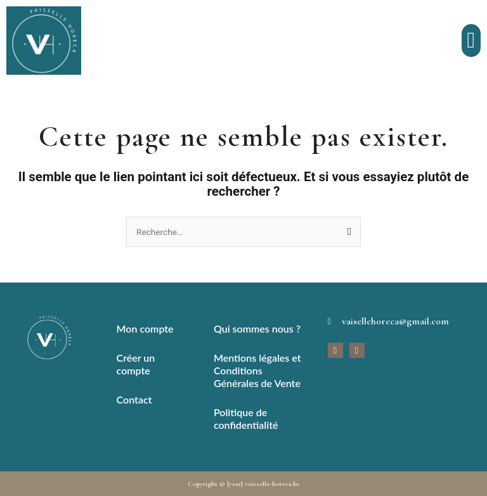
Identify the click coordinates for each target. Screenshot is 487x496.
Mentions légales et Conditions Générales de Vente (257, 370)
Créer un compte (136, 364)
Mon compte (145, 328)
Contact (134, 399)
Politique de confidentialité (246, 418)
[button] (471, 41)
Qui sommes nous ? (257, 328)
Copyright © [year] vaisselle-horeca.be (243, 484)
